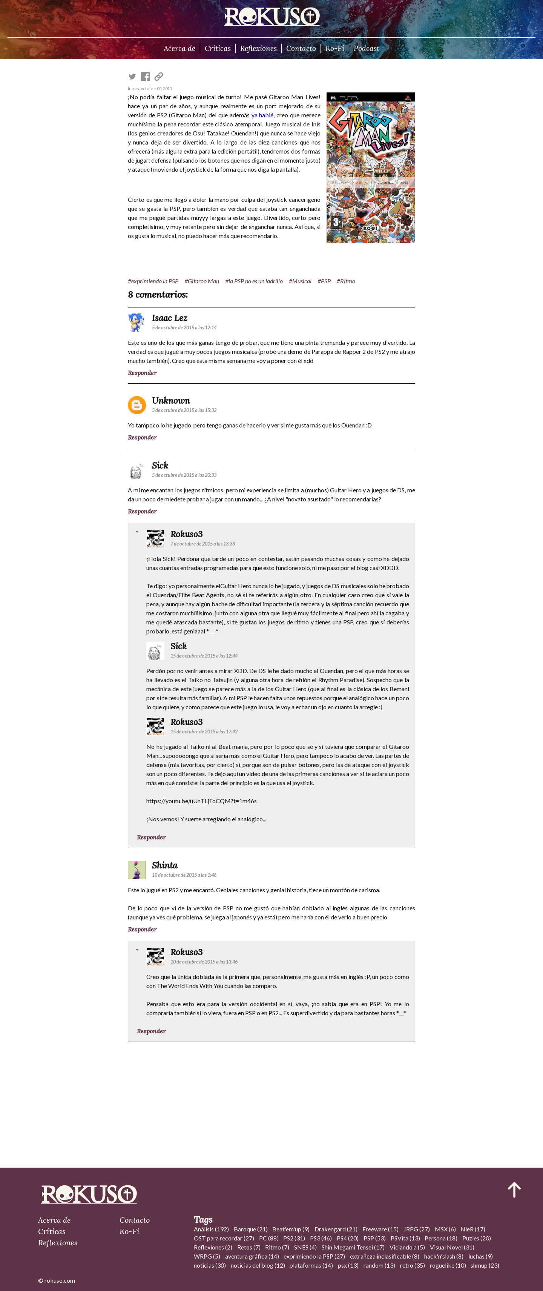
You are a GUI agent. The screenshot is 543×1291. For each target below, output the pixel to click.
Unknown (171, 400)
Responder (142, 373)
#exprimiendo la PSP (153, 280)
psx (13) (348, 1265)
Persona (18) (441, 1238)
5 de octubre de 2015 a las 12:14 (184, 327)
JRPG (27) (416, 1229)
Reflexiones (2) (213, 1247)
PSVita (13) (405, 1238)
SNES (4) (305, 1247)
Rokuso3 (186, 534)
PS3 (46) (321, 1238)
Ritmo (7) (277, 1247)
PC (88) (269, 1238)
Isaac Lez (169, 317)
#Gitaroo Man (201, 280)
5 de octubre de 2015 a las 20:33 (184, 475)
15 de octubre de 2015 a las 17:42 (204, 731)
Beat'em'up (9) (291, 1229)
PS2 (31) (294, 1238)
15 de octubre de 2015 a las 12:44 (204, 656)
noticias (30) (210, 1265)
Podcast (366, 48)
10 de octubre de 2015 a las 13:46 (204, 962)
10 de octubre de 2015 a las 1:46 (184, 875)
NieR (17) (472, 1229)
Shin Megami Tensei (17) (353, 1247)
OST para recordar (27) (224, 1238)
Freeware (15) (380, 1229)
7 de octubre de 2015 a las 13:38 (202, 544)
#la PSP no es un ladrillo (254, 280)
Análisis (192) (211, 1229)
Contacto (301, 48)
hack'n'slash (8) (443, 1256)
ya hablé (263, 114)
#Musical (300, 280)
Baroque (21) (251, 1229)
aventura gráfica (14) (252, 1256)
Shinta (164, 865)
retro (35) (412, 1265)
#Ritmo (346, 280)
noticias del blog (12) (258, 1265)
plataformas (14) (311, 1265)
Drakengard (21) (335, 1229)
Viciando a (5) (407, 1247)
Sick (160, 465)
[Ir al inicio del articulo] (514, 1189)
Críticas (218, 48)
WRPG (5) (207, 1256)
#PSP (324, 280)
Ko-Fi (334, 48)
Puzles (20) (476, 1238)
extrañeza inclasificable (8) (384, 1256)
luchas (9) (480, 1256)
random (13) (379, 1265)
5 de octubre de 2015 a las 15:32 (184, 410)
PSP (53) (375, 1238)
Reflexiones (258, 48)
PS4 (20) (348, 1238)
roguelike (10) (448, 1265)
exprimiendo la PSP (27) (314, 1256)
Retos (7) (249, 1247)
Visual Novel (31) (452, 1247)
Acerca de (179, 48)
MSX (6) (445, 1229)
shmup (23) (485, 1265)
